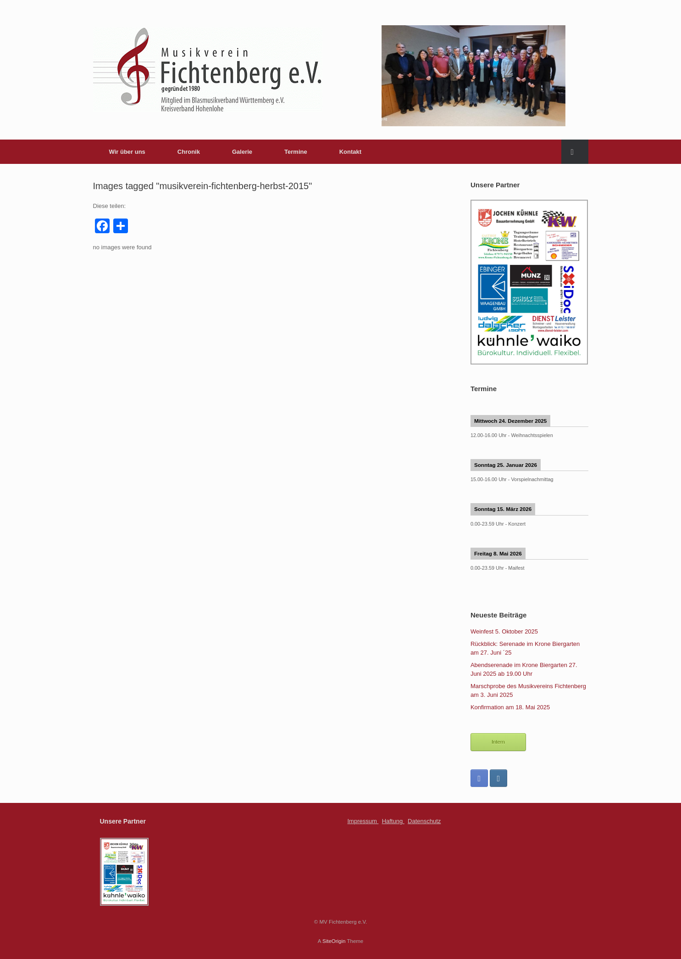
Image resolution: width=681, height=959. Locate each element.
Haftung (393, 821)
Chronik (188, 151)
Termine (295, 151)
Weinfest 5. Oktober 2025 (504, 631)
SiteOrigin (334, 941)
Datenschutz (424, 821)
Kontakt (350, 151)
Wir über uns (127, 151)
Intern (498, 742)
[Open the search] (574, 152)
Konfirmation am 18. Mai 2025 (510, 707)
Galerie (242, 151)
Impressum (363, 821)
